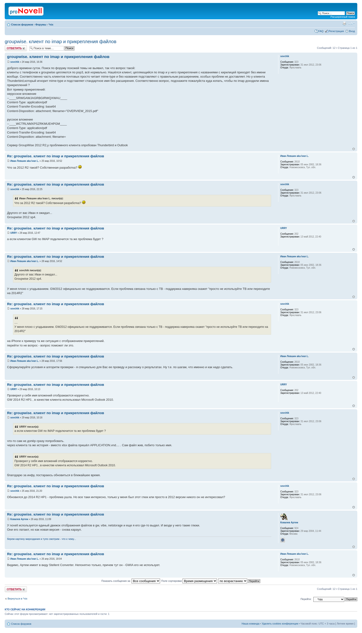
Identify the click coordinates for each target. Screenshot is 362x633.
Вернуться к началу (353, 149)
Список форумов (22, 24)
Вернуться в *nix (17, 598)
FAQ (321, 31)
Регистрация (336, 31)
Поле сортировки (189, 580)
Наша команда (250, 623)
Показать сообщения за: (130, 580)
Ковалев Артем (19, 519)
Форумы (40, 24)
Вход (352, 31)
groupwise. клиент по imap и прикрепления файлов (60, 41)
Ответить (16, 48)
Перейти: (306, 599)
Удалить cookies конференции (280, 623)
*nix (51, 24)
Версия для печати (344, 23)
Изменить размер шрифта (351, 23)
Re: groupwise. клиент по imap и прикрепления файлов (55, 156)
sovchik (14, 62)
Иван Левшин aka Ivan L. (24, 161)
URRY (13, 233)
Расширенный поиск (342, 16)
